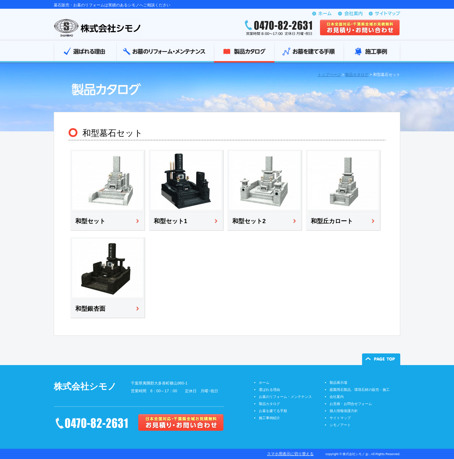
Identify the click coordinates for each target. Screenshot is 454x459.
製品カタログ (244, 52)
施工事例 (372, 52)
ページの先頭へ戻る (381, 359)
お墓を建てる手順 (309, 52)
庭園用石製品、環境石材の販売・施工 (360, 390)
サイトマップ (340, 418)
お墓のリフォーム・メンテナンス (165, 52)
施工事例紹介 (269, 418)
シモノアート (340, 425)
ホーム (264, 383)
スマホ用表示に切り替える (290, 454)
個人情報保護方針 (344, 411)
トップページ (329, 74)
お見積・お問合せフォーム (351, 404)
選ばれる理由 (85, 52)
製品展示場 (338, 383)
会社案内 (337, 397)
